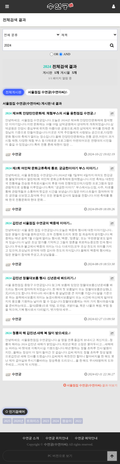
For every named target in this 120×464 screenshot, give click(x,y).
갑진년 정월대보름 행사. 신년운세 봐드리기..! (40, 278)
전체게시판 (13, 92)
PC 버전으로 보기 (60, 456)
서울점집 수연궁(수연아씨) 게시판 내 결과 (32, 103)
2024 (55, 421)
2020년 (18, 421)
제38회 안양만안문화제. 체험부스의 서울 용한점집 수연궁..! (50, 113)
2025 (7, 421)
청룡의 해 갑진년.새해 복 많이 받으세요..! (37, 333)
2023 (46, 421)
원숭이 (67, 421)
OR (56, 54)
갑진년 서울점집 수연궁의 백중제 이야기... (38, 223)
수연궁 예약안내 (86, 438)
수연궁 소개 (30, 438)
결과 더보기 (90, 385)
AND (66, 54)
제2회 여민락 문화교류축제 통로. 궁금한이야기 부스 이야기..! (51, 168)
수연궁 (13, 154)
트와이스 (33, 421)
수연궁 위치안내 (56, 438)
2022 (78, 421)
